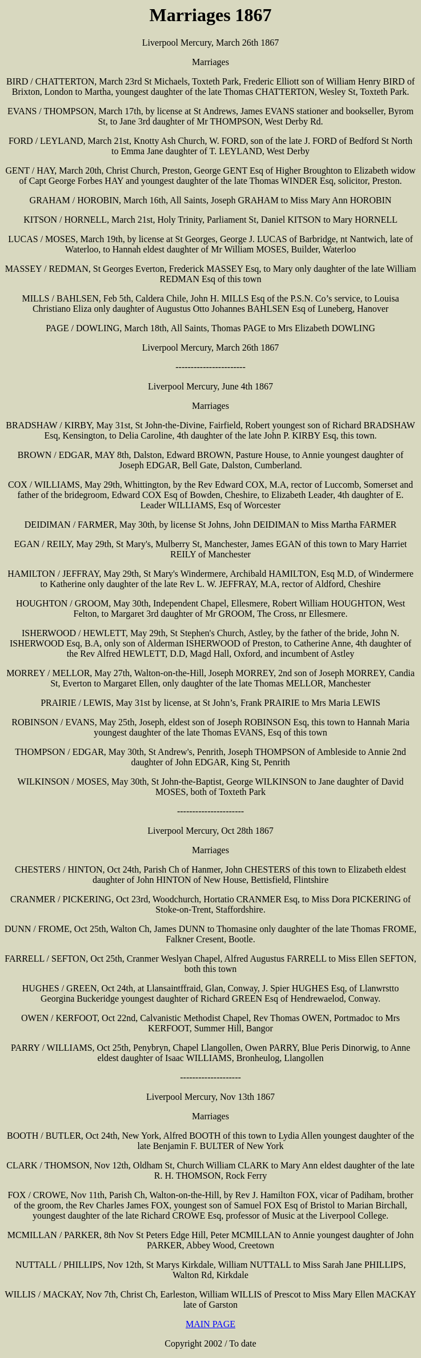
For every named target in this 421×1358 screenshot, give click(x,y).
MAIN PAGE (210, 1324)
